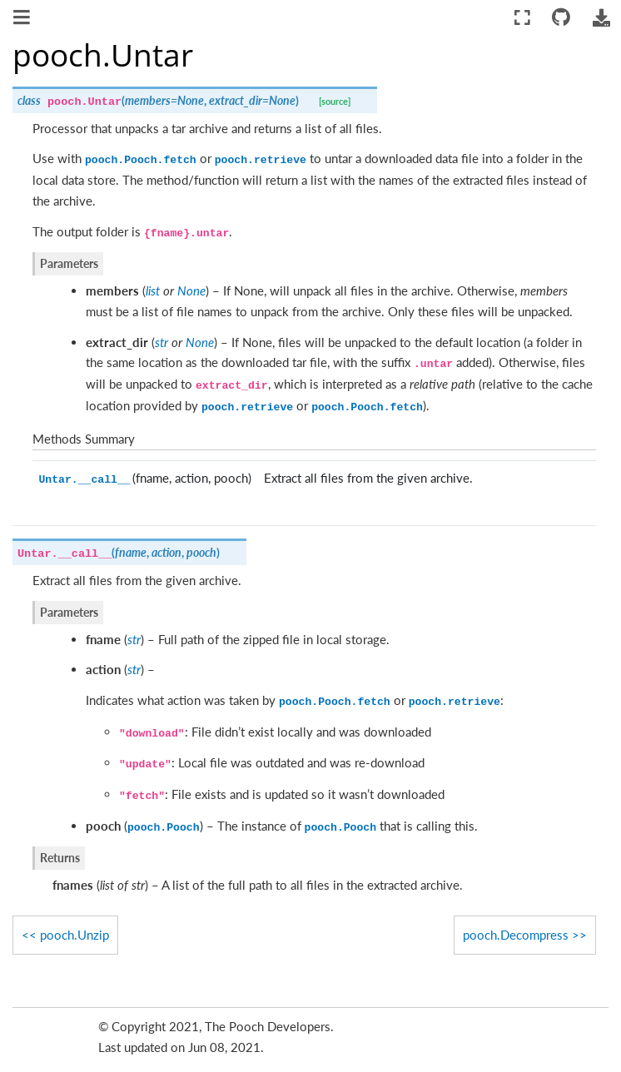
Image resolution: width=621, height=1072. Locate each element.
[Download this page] (601, 17)
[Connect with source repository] (561, 17)
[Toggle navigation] (22, 19)
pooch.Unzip (74, 934)
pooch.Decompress (516, 934)
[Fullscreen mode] (522, 17)
